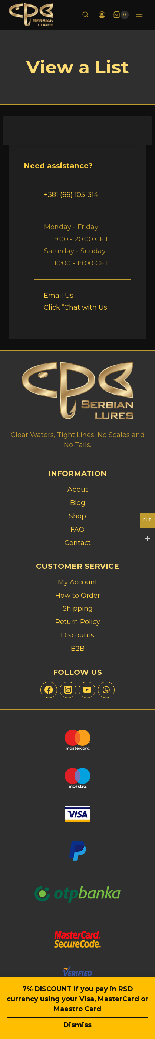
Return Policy (77, 622)
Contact (78, 543)
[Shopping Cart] (121, 15)
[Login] (102, 15)
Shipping (78, 608)
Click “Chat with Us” (77, 307)
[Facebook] (48, 690)
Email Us (58, 295)
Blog (77, 503)
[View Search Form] (85, 14)
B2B (78, 648)
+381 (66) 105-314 (71, 195)
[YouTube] (87, 690)
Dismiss (77, 1025)
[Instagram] (68, 690)
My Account (78, 582)
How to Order (77, 595)
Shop (77, 516)
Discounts (77, 635)
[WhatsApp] (106, 690)
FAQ (77, 529)
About (77, 489)
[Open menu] (139, 14)
